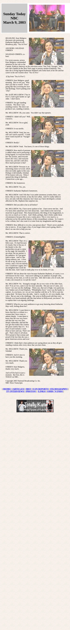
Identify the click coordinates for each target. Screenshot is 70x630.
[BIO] (28, 389)
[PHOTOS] (31, 391)
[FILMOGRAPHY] (59, 389)
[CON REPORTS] (40, 389)
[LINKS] (42, 391)
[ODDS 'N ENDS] (55, 391)
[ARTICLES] (18, 389)
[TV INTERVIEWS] (15, 391)
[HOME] (7, 389)
